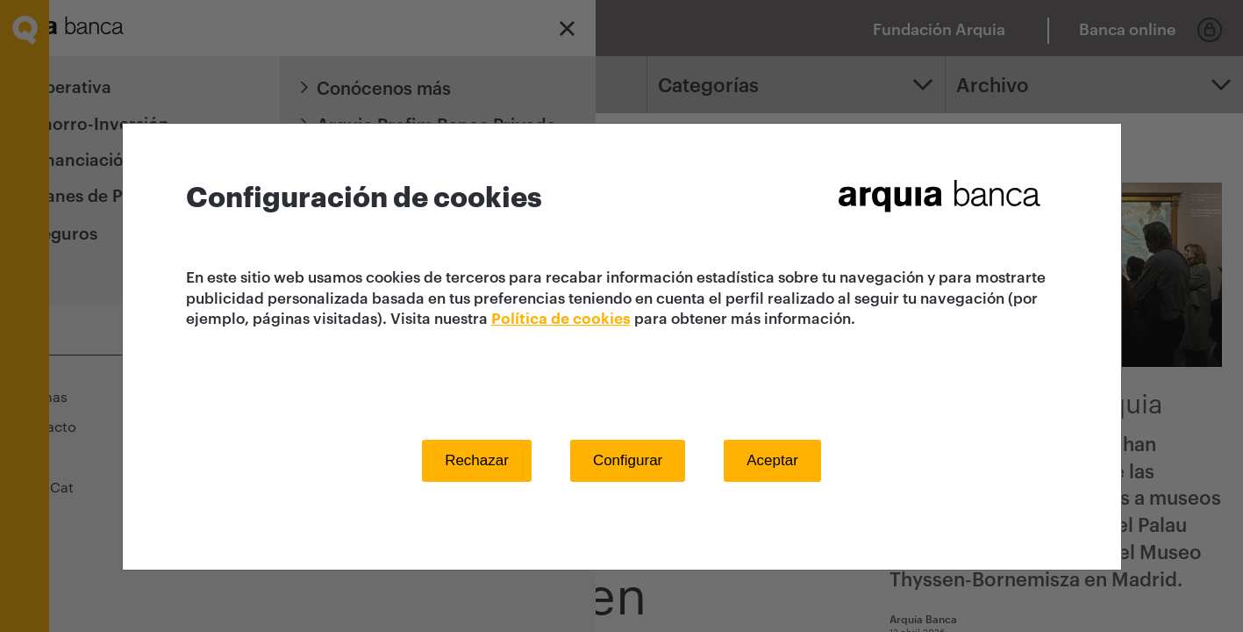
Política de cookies (561, 319)
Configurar (627, 460)
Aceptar (772, 460)
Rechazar (477, 460)
